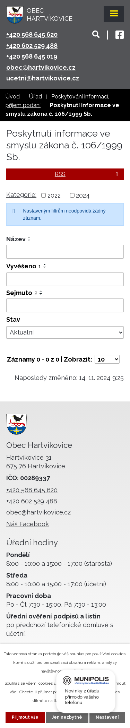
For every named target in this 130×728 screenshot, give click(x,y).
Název (16, 239)
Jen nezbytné (67, 717)
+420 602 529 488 (32, 45)
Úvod (13, 96)
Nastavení (107, 717)
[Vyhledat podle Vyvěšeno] (65, 279)
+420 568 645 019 (31, 56)
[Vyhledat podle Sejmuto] (65, 305)
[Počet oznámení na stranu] (107, 359)
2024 (83, 195)
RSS (87, 174)
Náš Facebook (27, 524)
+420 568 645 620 (32, 34)
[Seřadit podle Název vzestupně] (29, 237)
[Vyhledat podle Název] (65, 252)
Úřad (35, 96)
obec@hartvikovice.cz (41, 67)
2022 (54, 195)
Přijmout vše (25, 717)
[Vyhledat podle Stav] (65, 332)
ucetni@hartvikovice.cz (42, 78)
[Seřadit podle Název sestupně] (29, 240)
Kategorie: (21, 194)
